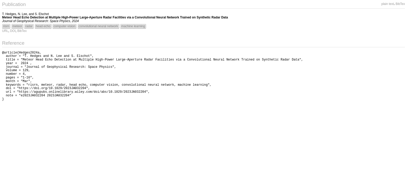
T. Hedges (9, 14)
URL (5, 31)
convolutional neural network (98, 26)
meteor (17, 26)
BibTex (400, 4)
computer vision (64, 26)
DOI (13, 31)
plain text (387, 4)
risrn (6, 26)
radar (28, 26)
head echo (43, 26)
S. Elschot (42, 14)
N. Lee (22, 14)
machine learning (133, 26)
